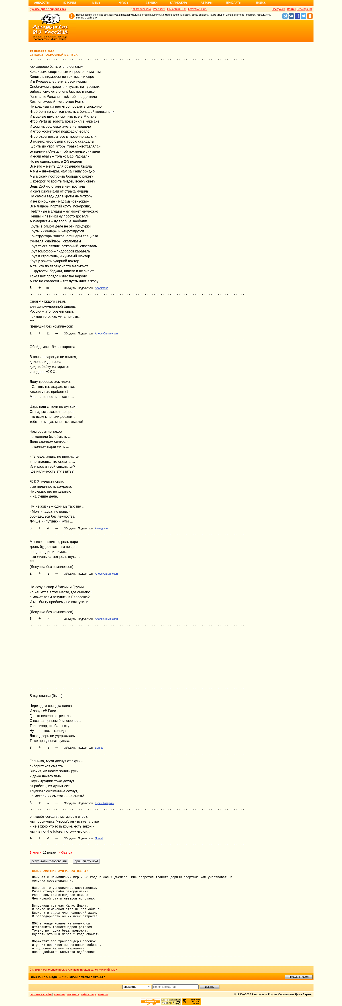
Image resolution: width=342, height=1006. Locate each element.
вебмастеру (88, 994)
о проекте (73, 994)
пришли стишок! (299, 976)
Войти (291, 9)
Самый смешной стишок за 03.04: (60, 871)
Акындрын (101, 528)
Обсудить (70, 288)
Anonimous (101, 288)
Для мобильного (141, 9)
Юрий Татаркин (104, 803)
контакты (59, 994)
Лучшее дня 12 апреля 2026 (48, 9)
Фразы (124, 2)
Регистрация (304, 9)
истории (71, 977)
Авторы (207, 2)
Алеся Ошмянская (106, 333)
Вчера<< (36, 852)
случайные (107, 969)
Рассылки (159, 9)
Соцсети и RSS (176, 9)
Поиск (261, 2)
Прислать (233, 2)
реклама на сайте (41, 994)
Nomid (99, 838)
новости (103, 994)
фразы (98, 977)
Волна (99, 747)
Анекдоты (42, 2)
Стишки (151, 2)
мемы (85, 977)
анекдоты (53, 977)
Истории (69, 2)
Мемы (96, 2)
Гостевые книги (197, 9)
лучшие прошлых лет (83, 969)
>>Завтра (65, 852)
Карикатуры (179, 2)
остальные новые (55, 969)
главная (36, 977)
